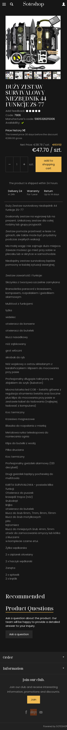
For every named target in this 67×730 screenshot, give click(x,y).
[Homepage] (33, 4)
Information (33, 668)
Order (33, 657)
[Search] (11, 4)
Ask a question (19, 634)
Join (33, 699)
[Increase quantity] (9, 164)
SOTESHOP (61, 726)
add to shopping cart (48, 164)
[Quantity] (16, 164)
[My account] (63, 4)
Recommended (25, 596)
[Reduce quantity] (24, 164)
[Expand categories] (4, 4)
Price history (15, 130)
